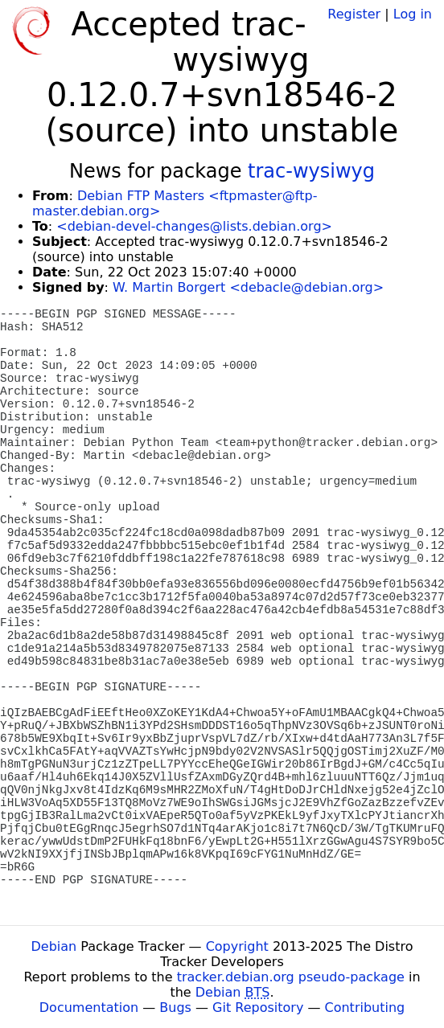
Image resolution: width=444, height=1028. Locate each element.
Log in (412, 14)
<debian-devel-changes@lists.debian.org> (194, 226)
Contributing (365, 1007)
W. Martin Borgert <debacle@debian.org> (248, 287)
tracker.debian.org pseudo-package (291, 977)
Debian (54, 946)
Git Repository (257, 1007)
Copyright (237, 946)
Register (353, 14)
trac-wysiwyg (311, 171)
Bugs (175, 1007)
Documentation (88, 1007)
